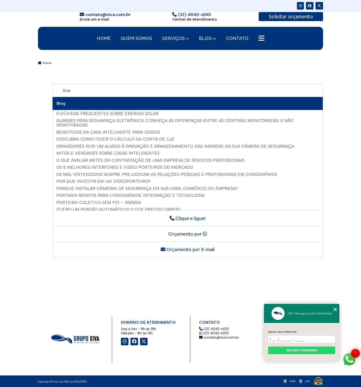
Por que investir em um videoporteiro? (103, 181)
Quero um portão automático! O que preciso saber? (118, 209)
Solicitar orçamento (291, 16)
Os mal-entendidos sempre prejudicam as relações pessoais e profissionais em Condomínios (166, 174)
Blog (205, 38)
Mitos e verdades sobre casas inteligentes (107, 153)
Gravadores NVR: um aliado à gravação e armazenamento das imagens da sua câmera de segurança (175, 146)
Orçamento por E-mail (188, 249)
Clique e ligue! (188, 218)
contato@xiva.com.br (219, 337)
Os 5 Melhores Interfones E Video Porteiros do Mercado (124, 167)
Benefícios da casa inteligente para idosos (108, 132)
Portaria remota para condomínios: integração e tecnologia (130, 195)
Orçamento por (187, 234)
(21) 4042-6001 (214, 329)
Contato (237, 38)
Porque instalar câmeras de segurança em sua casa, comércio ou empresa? (147, 188)
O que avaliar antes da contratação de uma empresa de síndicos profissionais (150, 160)
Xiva (66, 90)
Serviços (173, 38)
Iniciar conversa (302, 350)
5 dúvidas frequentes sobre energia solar (107, 113)
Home (104, 38)
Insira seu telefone (282, 332)
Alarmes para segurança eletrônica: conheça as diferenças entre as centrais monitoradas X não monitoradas (175, 123)
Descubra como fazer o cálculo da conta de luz (115, 139)
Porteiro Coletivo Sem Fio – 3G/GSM (98, 202)
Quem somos (136, 38)
